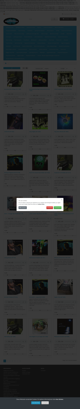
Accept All (57, 207)
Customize (23, 207)
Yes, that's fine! (35, 402)
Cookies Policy (41, 204)
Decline (49, 207)
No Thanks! (45, 402)
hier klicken (59, 399)
